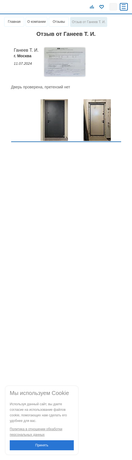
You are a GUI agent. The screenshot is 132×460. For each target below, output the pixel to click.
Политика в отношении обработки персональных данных (36, 432)
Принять (41, 445)
